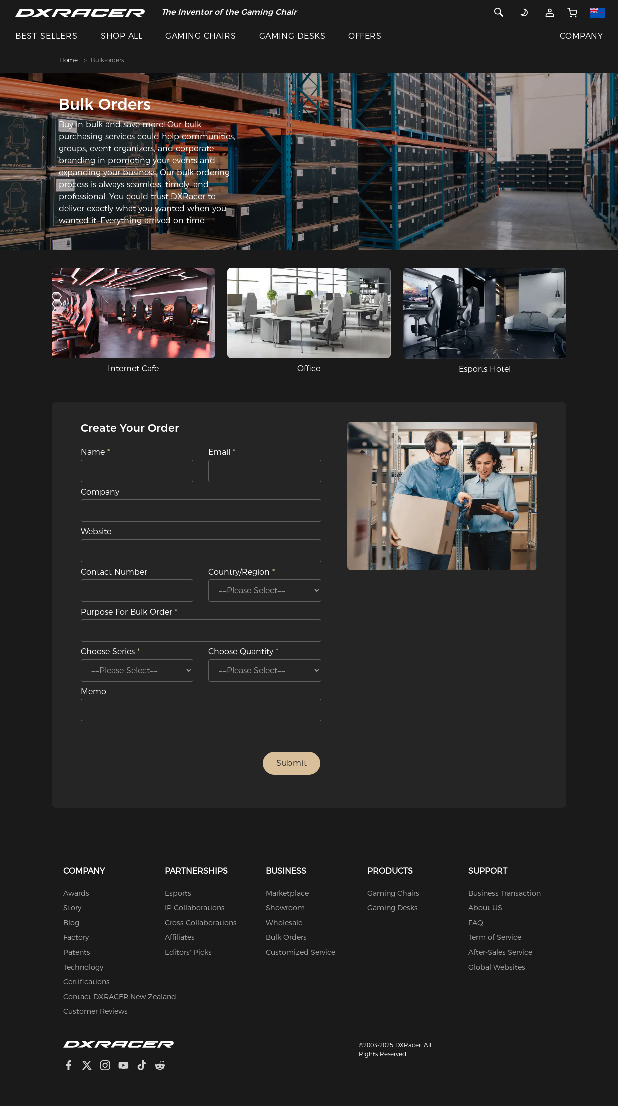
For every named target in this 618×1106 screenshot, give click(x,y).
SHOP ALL (121, 36)
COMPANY (581, 36)
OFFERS (364, 36)
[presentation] (171, 763)
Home (68, 60)
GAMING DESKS (292, 36)
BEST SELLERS (46, 36)
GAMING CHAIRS (200, 36)
